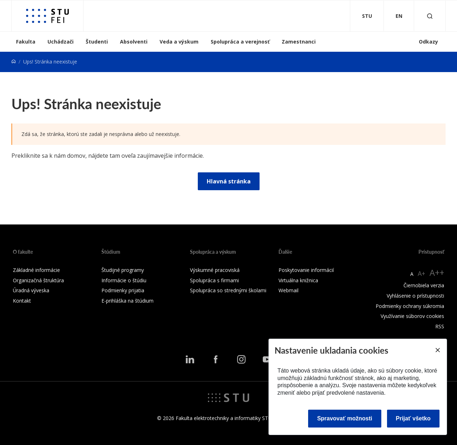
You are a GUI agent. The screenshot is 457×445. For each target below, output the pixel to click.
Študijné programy (122, 270)
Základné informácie (36, 270)
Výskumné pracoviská (215, 270)
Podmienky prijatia (122, 290)
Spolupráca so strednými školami (228, 290)
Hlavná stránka (229, 181)
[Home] (13, 61)
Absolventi (133, 41)
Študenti (97, 41)
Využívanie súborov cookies (412, 316)
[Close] (437, 350)
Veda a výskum (179, 41)
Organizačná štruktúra (38, 280)
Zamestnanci (299, 41)
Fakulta (25, 41)
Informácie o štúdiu (123, 280)
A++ (437, 272)
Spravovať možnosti (344, 418)
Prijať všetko (413, 418)
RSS (439, 326)
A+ (421, 273)
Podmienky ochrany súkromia (410, 306)
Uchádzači (60, 41)
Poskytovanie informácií (306, 270)
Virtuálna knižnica (298, 280)
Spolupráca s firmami (214, 280)
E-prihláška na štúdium (127, 300)
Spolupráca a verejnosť (240, 41)
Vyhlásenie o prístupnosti (415, 295)
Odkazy (428, 41)
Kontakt (22, 300)
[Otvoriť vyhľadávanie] (430, 15)
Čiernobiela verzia (423, 285)
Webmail (288, 290)
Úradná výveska (31, 290)
